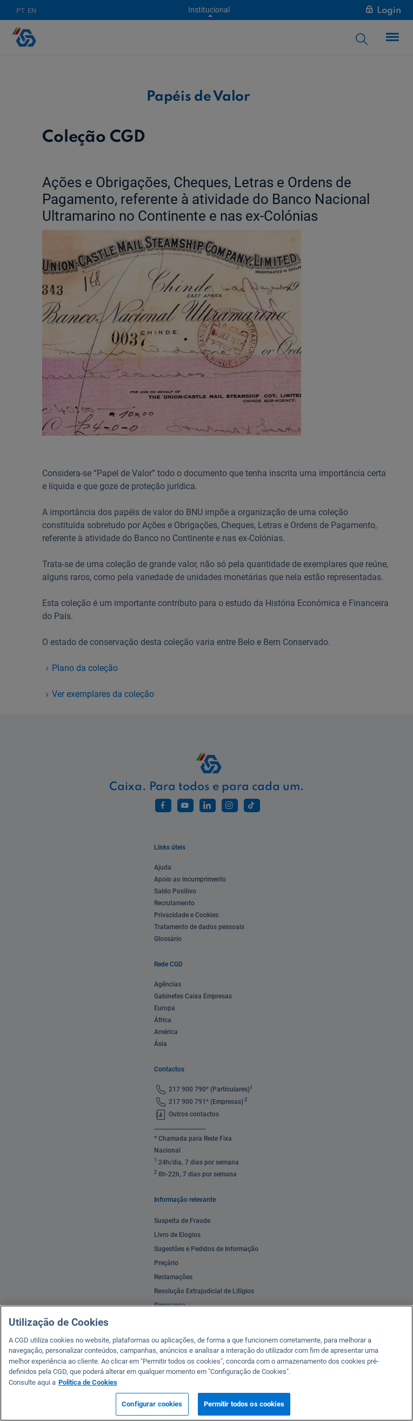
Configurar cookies (152, 1404)
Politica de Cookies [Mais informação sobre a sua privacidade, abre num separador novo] (87, 1382)
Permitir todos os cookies (244, 1404)
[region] (206, 1363)
